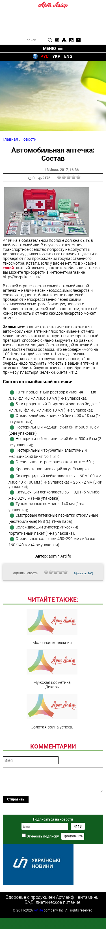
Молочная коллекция (52, 666)
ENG (68, 56)
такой (8, 267)
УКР (56, 56)
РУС (44, 56)
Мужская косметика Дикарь (52, 708)
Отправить (15, 838)
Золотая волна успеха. (52, 750)
